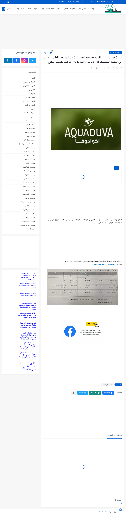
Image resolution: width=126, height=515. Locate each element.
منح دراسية (31, 136)
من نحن (84, 2)
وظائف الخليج (39, 9)
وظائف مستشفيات (28, 221)
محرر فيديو (31, 128)
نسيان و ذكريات (29, 140)
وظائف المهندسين (28, 194)
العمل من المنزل (29, 105)
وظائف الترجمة (29, 151)
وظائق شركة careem (27, 225)
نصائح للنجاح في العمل (27, 144)
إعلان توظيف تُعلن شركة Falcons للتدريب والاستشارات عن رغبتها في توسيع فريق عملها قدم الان (27, 367)
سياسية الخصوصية (103, 2)
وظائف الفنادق (29, 179)
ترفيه (33, 109)
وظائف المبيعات (29, 182)
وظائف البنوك (30, 148)
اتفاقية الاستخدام (73, 2)
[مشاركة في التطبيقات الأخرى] (73, 393)
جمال (33, 117)
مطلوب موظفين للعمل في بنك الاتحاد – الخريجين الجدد (27, 285)
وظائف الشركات (29, 175)
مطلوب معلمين (29, 132)
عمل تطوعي (30, 124)
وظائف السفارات (29, 171)
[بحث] (3, 9)
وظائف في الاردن (13, 9)
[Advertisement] (63, 31)
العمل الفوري (50, 9)
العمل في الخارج (62, 9)
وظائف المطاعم (88, 9)
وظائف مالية (30, 217)
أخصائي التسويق (29, 82)
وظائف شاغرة (30, 206)
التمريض (32, 90)
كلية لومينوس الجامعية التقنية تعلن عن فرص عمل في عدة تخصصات (28, 325)
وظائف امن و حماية (28, 202)
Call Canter (30, 229)
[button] (108, 393)
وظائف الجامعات (29, 159)
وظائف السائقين (26, 9)
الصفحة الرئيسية (117, 2)
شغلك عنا (62, 2)
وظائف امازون (30, 198)
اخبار (33, 78)
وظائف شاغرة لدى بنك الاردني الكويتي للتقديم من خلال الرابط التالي (27, 315)
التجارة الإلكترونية (28, 86)
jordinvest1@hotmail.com (104, 265)
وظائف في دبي (29, 213)
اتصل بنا (91, 2)
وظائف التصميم (29, 155)
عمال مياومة (30, 120)
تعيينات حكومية (75, 9)
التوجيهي (31, 93)
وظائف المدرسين (28, 186)
